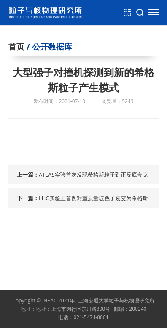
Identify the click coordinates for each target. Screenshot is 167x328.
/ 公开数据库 (48, 46)
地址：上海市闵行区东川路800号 (73, 308)
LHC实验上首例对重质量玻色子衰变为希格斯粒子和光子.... (93, 201)
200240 (137, 308)
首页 (16, 46)
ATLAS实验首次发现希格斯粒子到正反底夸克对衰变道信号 (93, 177)
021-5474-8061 (90, 317)
